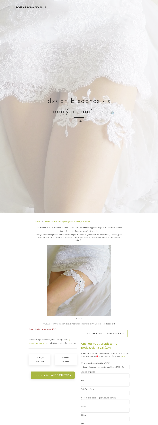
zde (123, 356)
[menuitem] (137, 7)
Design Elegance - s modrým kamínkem (75, 222)
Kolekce (38, 222)
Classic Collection (50, 222)
